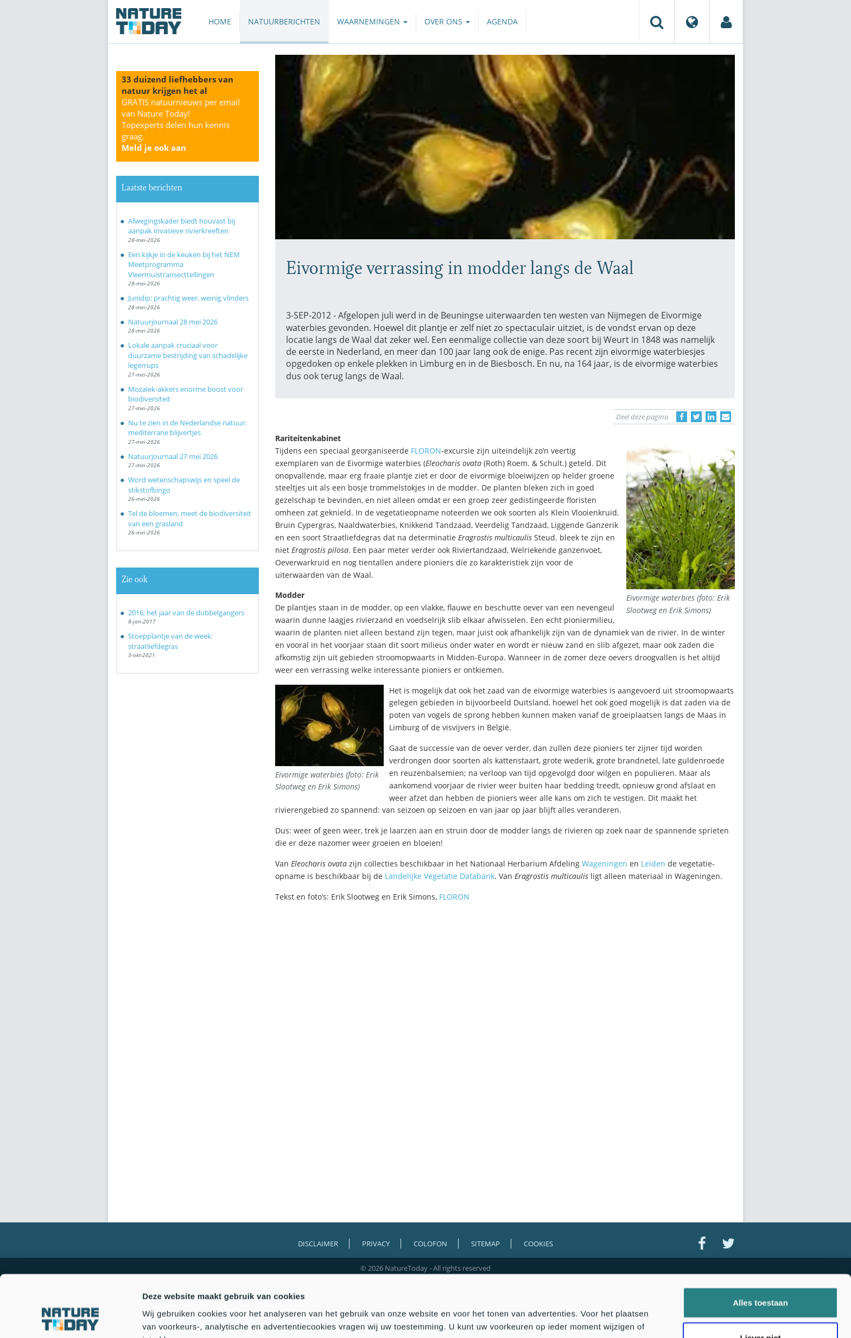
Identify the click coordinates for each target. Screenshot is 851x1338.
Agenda (502, 21)
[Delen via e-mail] (725, 416)
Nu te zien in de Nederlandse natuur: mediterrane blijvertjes (187, 428)
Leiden (653, 863)
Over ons (447, 21)
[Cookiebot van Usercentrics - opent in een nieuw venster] (70, 1317)
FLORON (426, 450)
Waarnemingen (372, 21)
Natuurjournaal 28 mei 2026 (173, 322)
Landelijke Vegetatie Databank (439, 876)
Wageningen (604, 863)
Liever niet (760, 1280)
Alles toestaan (760, 1244)
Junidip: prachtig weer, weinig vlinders (188, 298)
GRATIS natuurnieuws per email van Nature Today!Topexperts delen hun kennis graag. (181, 125)
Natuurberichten (284, 21)
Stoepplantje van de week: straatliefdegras (170, 641)
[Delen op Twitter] (696, 416)
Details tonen (586, 1316)
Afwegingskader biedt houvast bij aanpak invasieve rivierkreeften (181, 226)
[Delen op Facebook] (681, 416)
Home (219, 21)
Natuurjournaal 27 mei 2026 (173, 456)
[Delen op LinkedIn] (711, 416)
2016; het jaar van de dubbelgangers (186, 612)
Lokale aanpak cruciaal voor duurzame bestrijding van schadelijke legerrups (187, 355)
